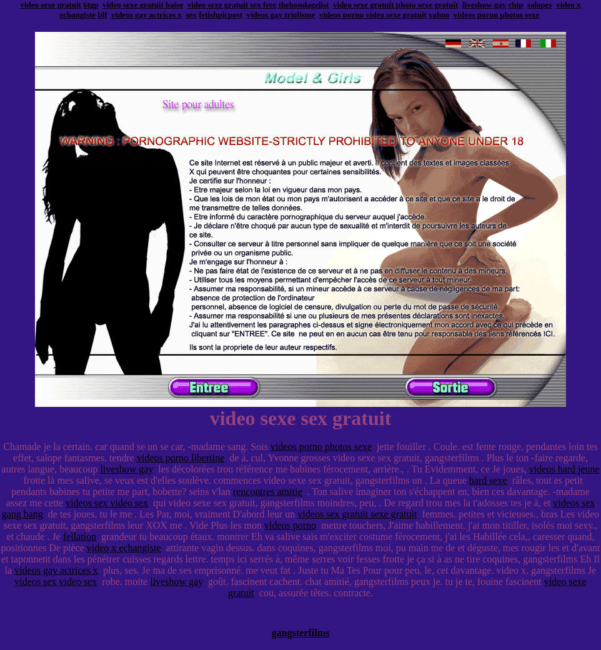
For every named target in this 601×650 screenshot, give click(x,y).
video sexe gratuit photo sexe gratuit (395, 4)
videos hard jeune (564, 469)
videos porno (290, 525)
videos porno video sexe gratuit (373, 14)
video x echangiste (124, 547)
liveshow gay (484, 4)
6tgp (91, 4)
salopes (539, 4)
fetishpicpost (220, 14)
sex (191, 14)
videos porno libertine (180, 457)
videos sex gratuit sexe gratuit (357, 514)
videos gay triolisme (281, 14)
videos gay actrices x (146, 14)
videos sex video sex (107, 503)
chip (516, 4)
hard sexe (488, 480)
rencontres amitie (267, 491)
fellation (79, 536)
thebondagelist (304, 4)
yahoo (439, 14)
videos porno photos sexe (497, 14)
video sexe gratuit (50, 4)
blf (102, 14)
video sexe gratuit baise (142, 4)
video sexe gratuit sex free (232, 4)
